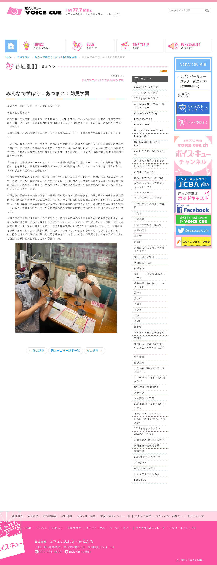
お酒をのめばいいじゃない (149, 440)
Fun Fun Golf (142, 124)
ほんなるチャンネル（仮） (149, 177)
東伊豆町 (139, 451)
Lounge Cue (141, 136)
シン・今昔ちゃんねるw (147, 224)
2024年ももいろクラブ (147, 428)
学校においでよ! (143, 262)
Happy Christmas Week (148, 130)
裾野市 (138, 309)
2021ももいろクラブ (146, 98)
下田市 (138, 338)
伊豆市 (138, 236)
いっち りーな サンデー (147, 166)
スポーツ (139, 392)
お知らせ (57, 528)
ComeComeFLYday (146, 113)
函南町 (138, 242)
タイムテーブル (95, 528)
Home (8, 57)
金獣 (136, 315)
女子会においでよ (144, 257)
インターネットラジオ (183, 528)
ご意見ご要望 (143, 516)
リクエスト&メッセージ (150, 528)
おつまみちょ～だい (145, 172)
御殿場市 (139, 268)
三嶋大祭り (140, 219)
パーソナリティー (120, 528)
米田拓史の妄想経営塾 (146, 445)
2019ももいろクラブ (146, 87)
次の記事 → (94, 350)
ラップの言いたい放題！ (148, 198)
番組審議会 (50, 516)
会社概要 (17, 516)
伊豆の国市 (140, 230)
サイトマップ (196, 516)
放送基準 (33, 516)
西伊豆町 (139, 362)
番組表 (138, 304)
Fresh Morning (143, 119)
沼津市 (138, 292)
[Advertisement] (108, 29)
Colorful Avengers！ (146, 387)
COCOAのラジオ (144, 434)
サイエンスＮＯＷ (144, 192)
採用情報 (66, 516)
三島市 (138, 213)
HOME (28, 528)
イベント (42, 528)
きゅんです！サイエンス (148, 413)
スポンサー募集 (86, 516)
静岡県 (138, 327)
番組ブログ (23, 57)
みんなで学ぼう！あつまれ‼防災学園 (56, 57)
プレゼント (140, 462)
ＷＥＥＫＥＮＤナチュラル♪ (150, 332)
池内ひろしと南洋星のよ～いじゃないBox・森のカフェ (149, 347)
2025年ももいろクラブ (147, 457)
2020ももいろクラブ (146, 92)
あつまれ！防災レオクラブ (149, 160)
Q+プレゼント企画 (144, 468)
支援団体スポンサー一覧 (115, 516)
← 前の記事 (36, 350)
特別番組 (139, 357)
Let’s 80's (140, 479)
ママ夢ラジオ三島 (144, 398)
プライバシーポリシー (169, 516)
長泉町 (138, 321)
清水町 (138, 298)
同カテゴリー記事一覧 (65, 350)
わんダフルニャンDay (146, 474)
